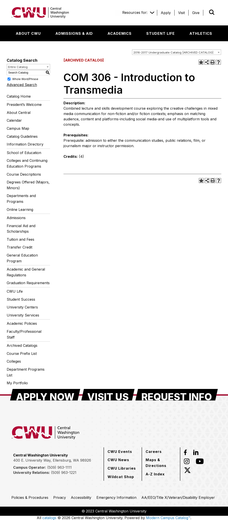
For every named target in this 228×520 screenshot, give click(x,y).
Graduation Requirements (28, 283)
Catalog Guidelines (22, 136)
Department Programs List (26, 372)
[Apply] (166, 13)
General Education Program (22, 258)
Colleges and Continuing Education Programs (27, 163)
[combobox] (176, 52)
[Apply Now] (45, 395)
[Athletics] (201, 33)
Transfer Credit (19, 247)
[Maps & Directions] (161, 462)
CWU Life (15, 291)
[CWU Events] (120, 451)
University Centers (22, 307)
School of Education (24, 152)
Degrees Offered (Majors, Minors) (28, 185)
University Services (23, 315)
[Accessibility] (81, 497)
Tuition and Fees (20, 239)
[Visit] (181, 13)
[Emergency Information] (116, 497)
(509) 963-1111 (59, 467)
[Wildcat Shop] (121, 477)
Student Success (21, 299)
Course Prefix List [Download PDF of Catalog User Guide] (22, 353)
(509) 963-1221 (63, 472)
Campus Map (18, 128)
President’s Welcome (24, 104)
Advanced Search (22, 84)
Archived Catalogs (22, 345)
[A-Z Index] (155, 474)
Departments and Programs (21, 198)
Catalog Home (19, 96)
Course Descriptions (24, 174)
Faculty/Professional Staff (24, 334)
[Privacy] (59, 497)
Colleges (14, 361)
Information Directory (25, 144)
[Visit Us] (108, 395)
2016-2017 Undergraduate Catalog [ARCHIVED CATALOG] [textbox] (173, 52)
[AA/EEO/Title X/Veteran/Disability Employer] (178, 497)
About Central (19, 112)
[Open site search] (212, 12)
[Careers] (154, 451)
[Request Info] (177, 395)
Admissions (16, 218)
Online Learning (20, 209)
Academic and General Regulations (26, 272)
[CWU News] (118, 460)
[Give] (195, 13)
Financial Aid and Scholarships (21, 229)
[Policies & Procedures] (30, 497)
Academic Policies (22, 323)
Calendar (14, 120)
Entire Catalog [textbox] (18, 67)
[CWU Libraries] (122, 468)
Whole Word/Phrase (25, 78)
